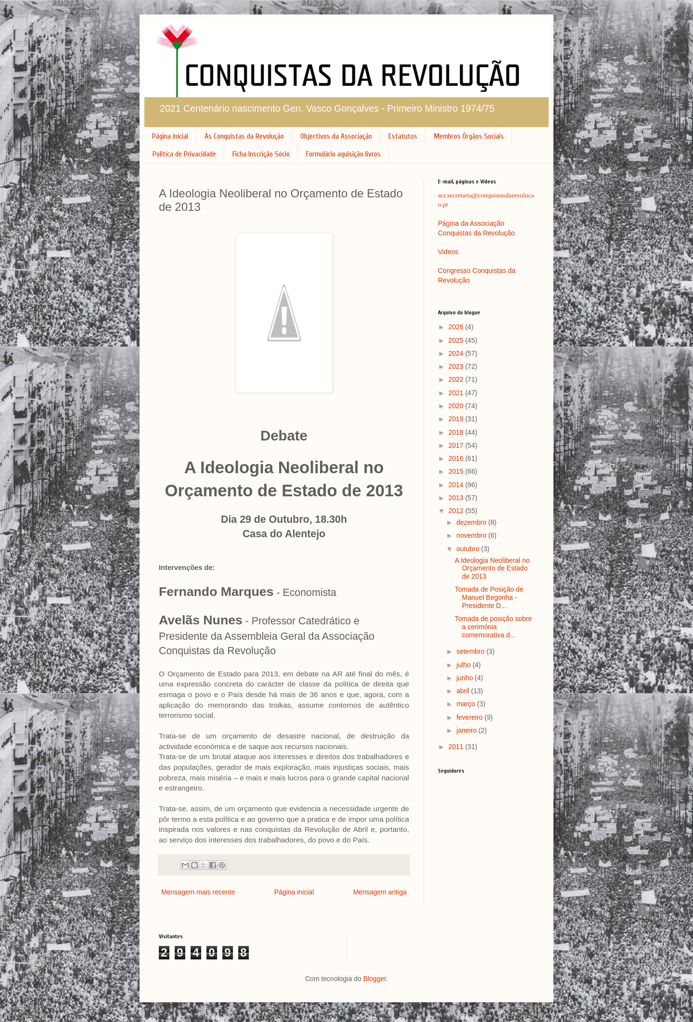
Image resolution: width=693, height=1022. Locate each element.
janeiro (467, 730)
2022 (457, 379)
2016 (457, 458)
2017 (457, 445)
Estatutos (402, 136)
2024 (457, 353)
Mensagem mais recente (198, 892)
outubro (468, 549)
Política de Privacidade (184, 154)
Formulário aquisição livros (343, 154)
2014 (457, 485)
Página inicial (170, 136)
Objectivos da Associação (336, 136)
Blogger (374, 979)
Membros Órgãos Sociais (469, 136)
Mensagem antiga (380, 892)
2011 (457, 746)
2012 (457, 511)
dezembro (472, 522)
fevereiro (470, 717)
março (466, 704)
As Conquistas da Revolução (244, 136)
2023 (457, 366)
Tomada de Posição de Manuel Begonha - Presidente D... (489, 597)
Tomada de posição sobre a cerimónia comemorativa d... (493, 627)
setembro (471, 651)
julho (464, 665)
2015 (457, 471)
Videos (448, 252)
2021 (457, 393)
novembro (472, 535)
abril (463, 691)
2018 (457, 432)
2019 (457, 419)
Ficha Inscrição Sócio (261, 154)
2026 (457, 327)
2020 (457, 406)
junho (465, 678)
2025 (457, 340)
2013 (457, 498)
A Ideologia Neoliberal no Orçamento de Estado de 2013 (492, 568)
